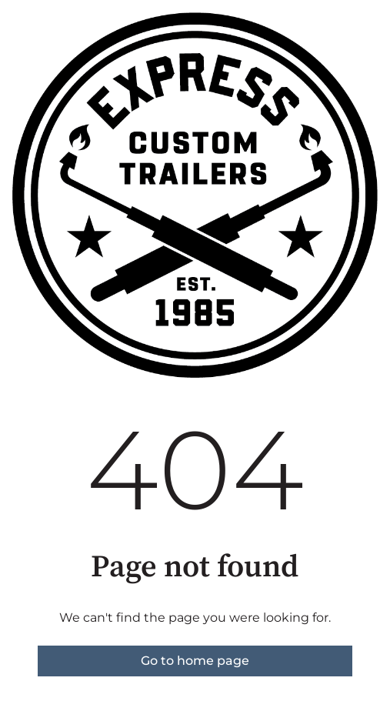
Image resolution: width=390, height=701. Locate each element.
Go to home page (195, 660)
